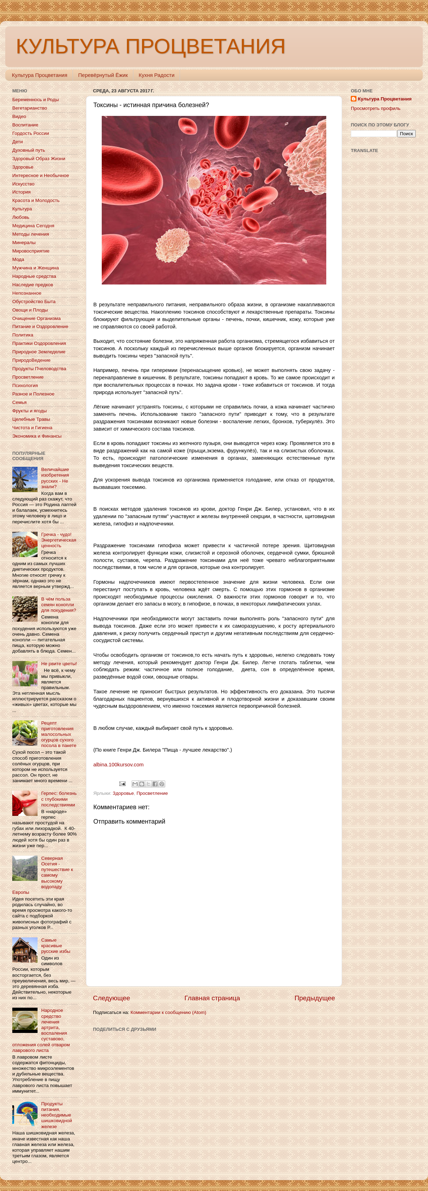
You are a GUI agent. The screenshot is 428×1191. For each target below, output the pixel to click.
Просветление (152, 793)
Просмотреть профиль (376, 108)
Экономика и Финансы (36, 436)
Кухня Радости (156, 75)
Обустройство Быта (33, 301)
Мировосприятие (30, 251)
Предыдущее (314, 998)
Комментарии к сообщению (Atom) (168, 1012)
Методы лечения (30, 234)
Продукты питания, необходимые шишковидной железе (56, 1115)
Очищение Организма (36, 318)
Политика (22, 335)
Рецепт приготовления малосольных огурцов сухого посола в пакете (58, 734)
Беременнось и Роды (35, 99)
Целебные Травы (31, 419)
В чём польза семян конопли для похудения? (58, 604)
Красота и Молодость (36, 200)
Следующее (111, 998)
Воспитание (25, 124)
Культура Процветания (39, 75)
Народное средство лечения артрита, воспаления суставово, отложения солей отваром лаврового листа (41, 1030)
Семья (19, 402)
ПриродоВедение (31, 360)
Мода (18, 259)
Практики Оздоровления (39, 343)
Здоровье (123, 793)
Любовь (20, 217)
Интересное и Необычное (40, 175)
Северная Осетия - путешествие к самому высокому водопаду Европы (42, 875)
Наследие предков (32, 284)
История (21, 192)
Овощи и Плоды (30, 310)
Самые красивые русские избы (55, 945)
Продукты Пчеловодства (39, 368)
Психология (25, 385)
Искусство (23, 183)
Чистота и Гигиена (32, 427)
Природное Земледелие (38, 351)
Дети (17, 141)
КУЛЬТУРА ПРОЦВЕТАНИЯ (151, 46)
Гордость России (30, 133)
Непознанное (26, 293)
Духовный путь (28, 150)
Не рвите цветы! (59, 663)
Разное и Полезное (33, 394)
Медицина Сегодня (33, 225)
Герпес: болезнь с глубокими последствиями (58, 799)
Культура (22, 208)
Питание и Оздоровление (40, 326)
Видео (19, 116)
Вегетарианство (29, 108)
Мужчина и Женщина (35, 267)
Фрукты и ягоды (29, 410)
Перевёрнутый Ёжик (103, 75)
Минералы (23, 242)
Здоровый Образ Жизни (38, 158)
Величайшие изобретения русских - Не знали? (55, 478)
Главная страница (212, 998)
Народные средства (34, 276)
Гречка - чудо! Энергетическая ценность (58, 540)
